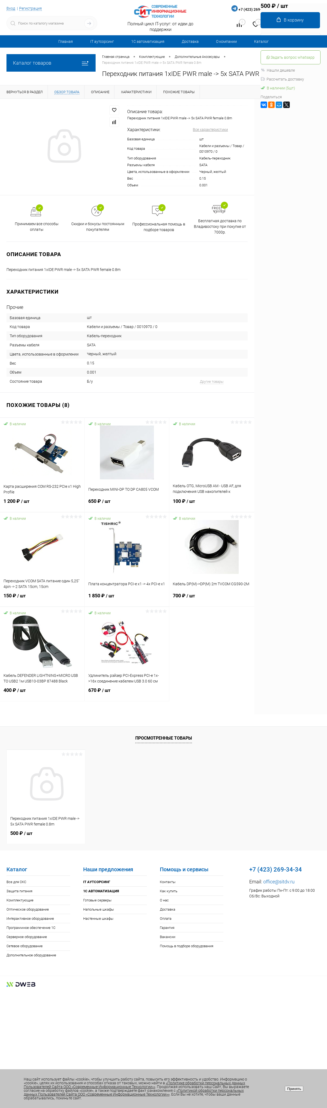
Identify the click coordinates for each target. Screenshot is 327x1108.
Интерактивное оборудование (30, 919)
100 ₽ (212, 504)
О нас (164, 900)
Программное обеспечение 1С (30, 928)
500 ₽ (21, 833)
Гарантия (167, 928)
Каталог (261, 41)
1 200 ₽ (42, 504)
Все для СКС (16, 882)
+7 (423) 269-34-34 (254, 9)
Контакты (168, 882)
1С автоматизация (147, 41)
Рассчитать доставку (282, 79)
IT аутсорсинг (102, 41)
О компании (226, 41)
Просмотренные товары (163, 738)
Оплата (165, 919)
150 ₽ (42, 599)
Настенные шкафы (98, 919)
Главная (65, 41)
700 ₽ (212, 599)
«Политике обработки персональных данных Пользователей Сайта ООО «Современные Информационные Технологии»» (134, 1085)
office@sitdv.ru (279, 881)
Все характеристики (210, 129)
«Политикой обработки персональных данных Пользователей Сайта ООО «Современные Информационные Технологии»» (134, 1092)
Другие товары (212, 381)
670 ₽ (127, 693)
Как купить (168, 891)
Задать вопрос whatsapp (291, 57)
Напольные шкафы (98, 909)
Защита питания (19, 891)
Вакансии (167, 937)
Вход (10, 8)
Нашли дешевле (278, 70)
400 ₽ (42, 693)
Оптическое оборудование (27, 909)
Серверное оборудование (26, 937)
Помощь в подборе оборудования (186, 946)
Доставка (190, 41)
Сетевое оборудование (24, 946)
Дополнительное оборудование (31, 955)
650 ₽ (127, 504)
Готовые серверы (97, 900)
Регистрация (30, 8)
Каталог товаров (51, 63)
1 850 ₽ (127, 599)
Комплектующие (19, 900)
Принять (294, 1089)
